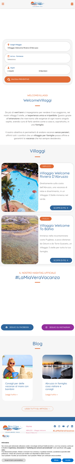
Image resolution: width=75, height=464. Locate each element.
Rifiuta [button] (56, 460)
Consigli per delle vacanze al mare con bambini (17, 388)
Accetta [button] (67, 460)
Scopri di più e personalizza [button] (14, 460)
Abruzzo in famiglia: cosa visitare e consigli (56, 388)
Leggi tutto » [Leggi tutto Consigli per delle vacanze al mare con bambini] (11, 396)
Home (29, 428)
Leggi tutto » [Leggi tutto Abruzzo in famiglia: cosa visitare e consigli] (51, 396)
